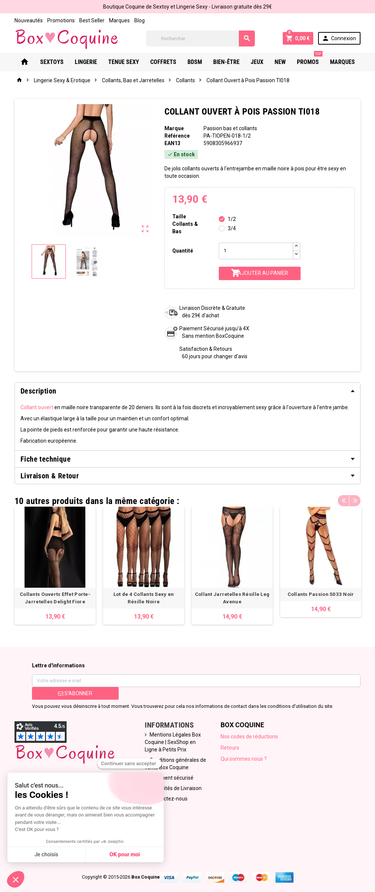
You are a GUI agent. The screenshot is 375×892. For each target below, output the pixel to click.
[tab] (187, 391)
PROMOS (310, 59)
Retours (230, 748)
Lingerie (86, 61)
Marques (119, 20)
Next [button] (354, 499)
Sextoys (52, 61)
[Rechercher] (200, 38)
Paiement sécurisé (171, 778)
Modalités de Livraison (176, 788)
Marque (174, 128)
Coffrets (163, 61)
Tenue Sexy (123, 61)
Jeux (257, 61)
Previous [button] (343, 499)
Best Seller (92, 20)
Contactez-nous (169, 799)
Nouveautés (29, 20)
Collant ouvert (36, 407)
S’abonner (75, 693)
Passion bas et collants (230, 128)
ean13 (172, 143)
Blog (139, 20)
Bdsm (195, 61)
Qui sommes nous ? (244, 759)
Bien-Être (226, 61)
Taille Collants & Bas (185, 224)
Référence (177, 136)
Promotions (61, 20)
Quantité (182, 251)
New (280, 61)
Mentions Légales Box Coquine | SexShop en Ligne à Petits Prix (173, 742)
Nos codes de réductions (249, 736)
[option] (55, 566)
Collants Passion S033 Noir (321, 594)
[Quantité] (256, 251)
